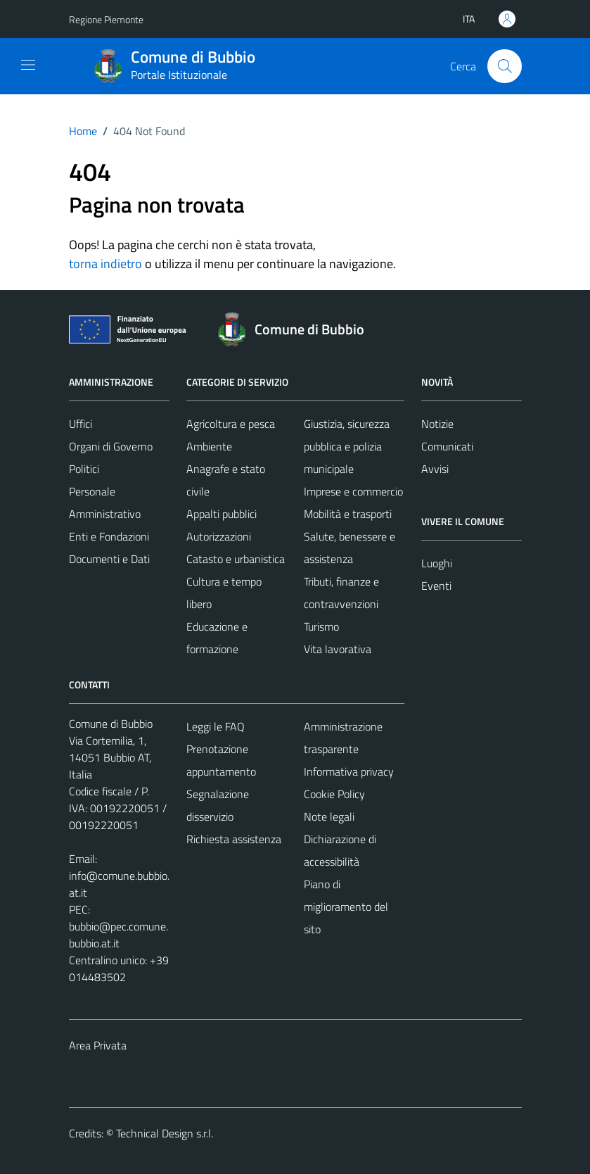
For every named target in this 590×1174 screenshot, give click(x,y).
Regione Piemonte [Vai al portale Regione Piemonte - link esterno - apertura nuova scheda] (106, 19)
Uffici (80, 423)
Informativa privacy (349, 771)
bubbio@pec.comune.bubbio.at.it (118, 935)
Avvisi (435, 468)
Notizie (437, 423)
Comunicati (447, 446)
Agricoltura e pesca (230, 423)
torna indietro (105, 263)
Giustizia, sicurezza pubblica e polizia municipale (347, 446)
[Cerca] (504, 66)
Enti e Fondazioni (109, 536)
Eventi (436, 585)
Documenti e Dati (109, 558)
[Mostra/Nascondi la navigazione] (28, 64)
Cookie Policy (334, 793)
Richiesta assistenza (233, 839)
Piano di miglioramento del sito (346, 907)
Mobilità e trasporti (348, 513)
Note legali (329, 816)
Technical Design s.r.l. (164, 1133)
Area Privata (98, 1045)
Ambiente (209, 446)
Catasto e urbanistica (235, 558)
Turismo (321, 626)
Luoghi (436, 563)
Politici (84, 468)
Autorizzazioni (218, 536)
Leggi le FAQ (215, 726)
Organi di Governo (111, 446)
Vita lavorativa (337, 648)
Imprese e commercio (353, 491)
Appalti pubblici (221, 513)
